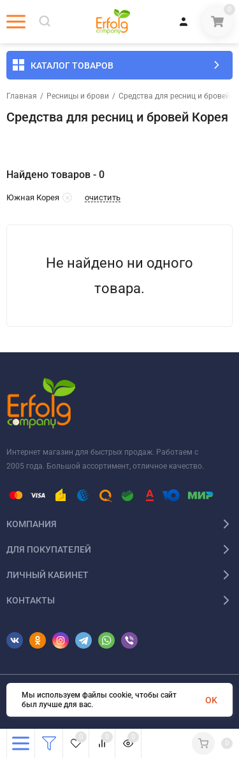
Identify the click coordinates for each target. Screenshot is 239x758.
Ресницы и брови (78, 96)
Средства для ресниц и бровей (174, 96)
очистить (102, 197)
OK (211, 700)
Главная (21, 96)
